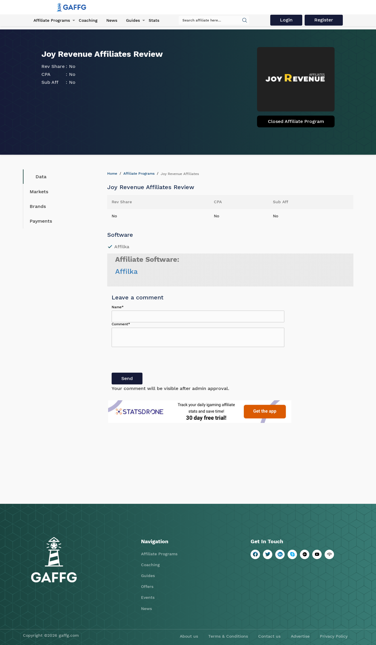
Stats (154, 20)
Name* (118, 307)
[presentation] (156, 361)
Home (112, 173)
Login (286, 20)
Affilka (126, 271)
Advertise (300, 636)
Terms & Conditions (228, 636)
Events (148, 597)
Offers (147, 586)
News (111, 20)
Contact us (269, 636)
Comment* (121, 324)
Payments (41, 221)
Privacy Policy (334, 636)
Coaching (88, 20)
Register (323, 20)
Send (127, 378)
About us (189, 636)
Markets (39, 191)
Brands (38, 206)
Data (36, 177)
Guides (133, 20)
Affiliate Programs (51, 20)
